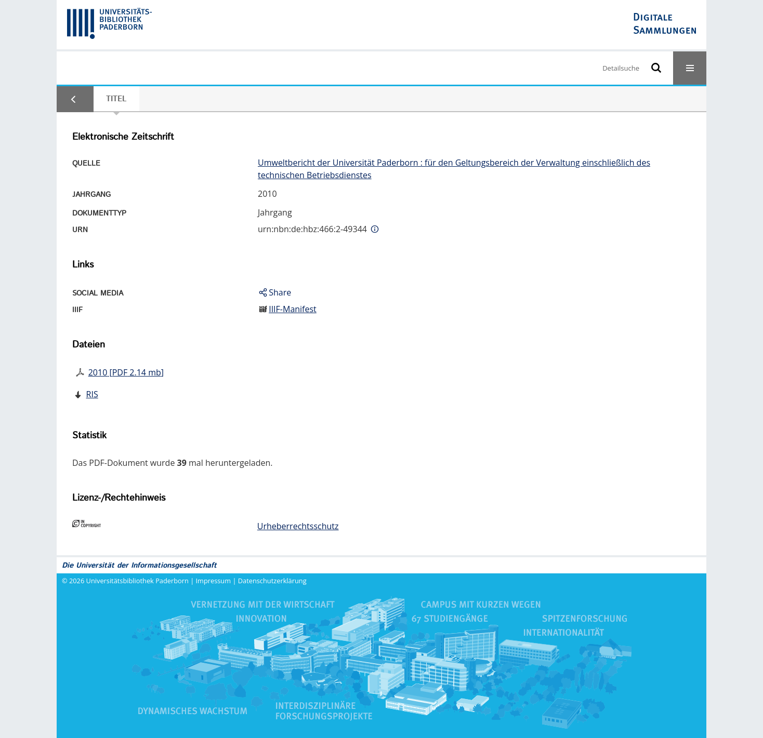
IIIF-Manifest (293, 309)
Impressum (213, 580)
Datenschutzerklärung (272, 580)
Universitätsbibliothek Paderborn (137, 580)
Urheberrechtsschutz (298, 526)
